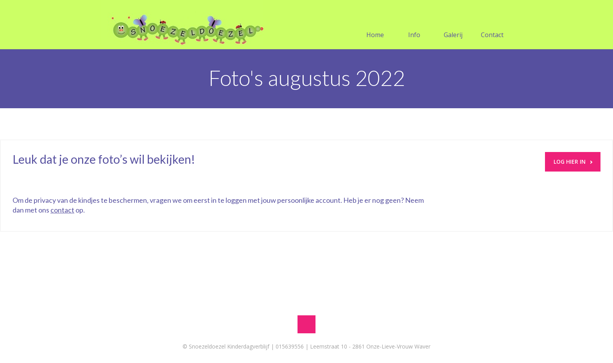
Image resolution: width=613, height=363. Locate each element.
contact (62, 210)
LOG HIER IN (573, 161)
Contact (492, 25)
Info (414, 25)
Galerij (453, 25)
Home (375, 25)
